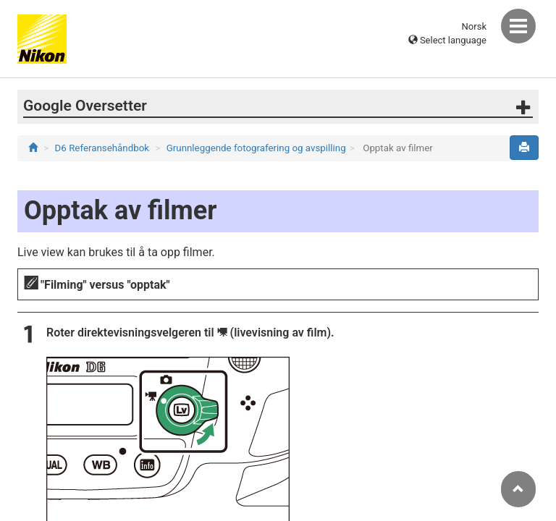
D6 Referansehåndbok (102, 148)
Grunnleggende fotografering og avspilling (256, 148)
